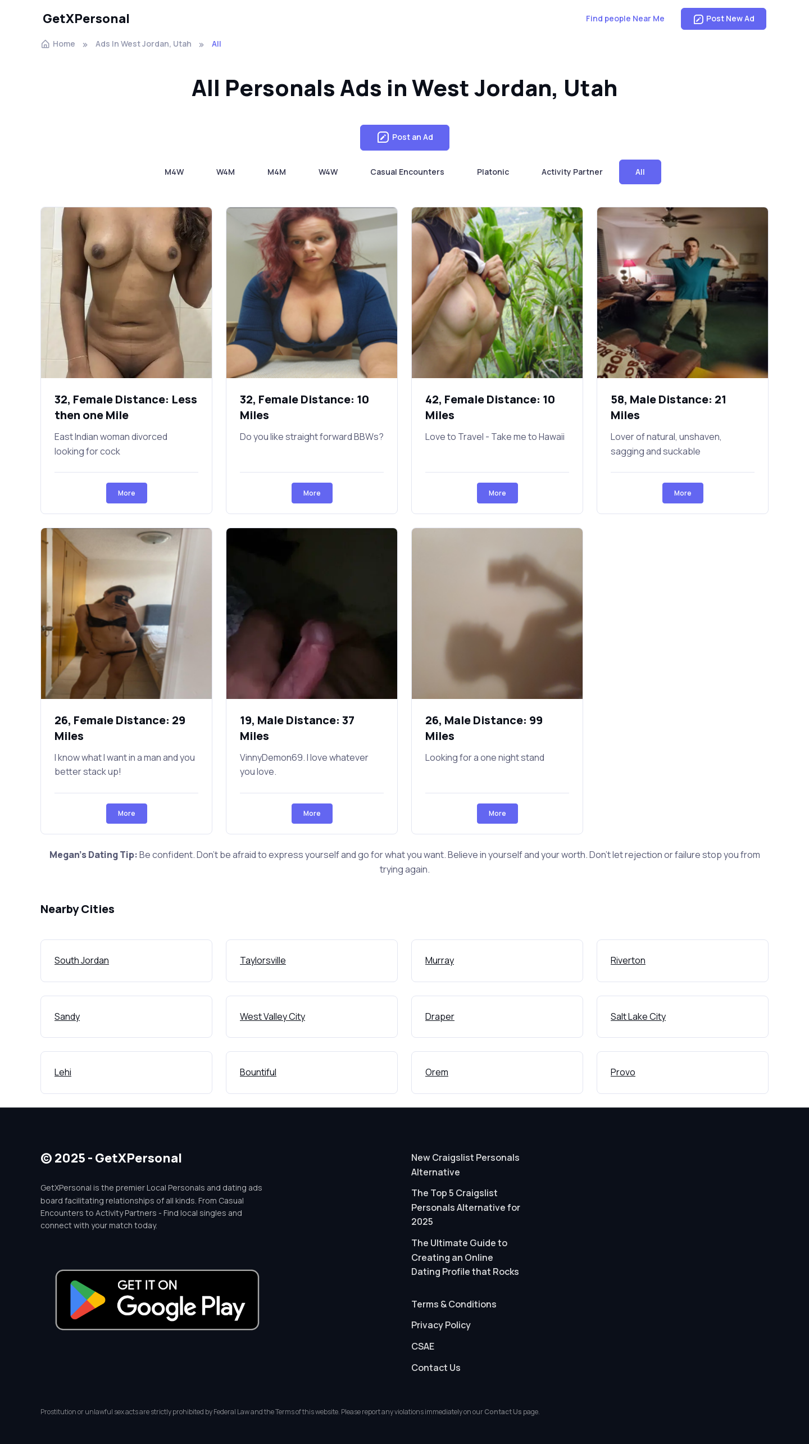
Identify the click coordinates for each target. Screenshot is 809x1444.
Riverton (628, 960)
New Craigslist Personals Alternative (465, 1164)
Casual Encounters (407, 171)
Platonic (493, 171)
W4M (225, 171)
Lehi (62, 1072)
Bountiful (258, 1072)
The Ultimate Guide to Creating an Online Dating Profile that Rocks (465, 1257)
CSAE (422, 1346)
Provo (623, 1072)
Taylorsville (263, 960)
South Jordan (81, 960)
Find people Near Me (625, 18)
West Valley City (272, 1016)
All (640, 171)
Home (57, 43)
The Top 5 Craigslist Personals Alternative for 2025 (465, 1207)
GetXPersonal (86, 18)
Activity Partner (572, 171)
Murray (439, 960)
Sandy (67, 1016)
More (126, 493)
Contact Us (436, 1367)
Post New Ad (724, 18)
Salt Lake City (638, 1016)
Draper (440, 1016)
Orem (436, 1072)
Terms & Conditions (454, 1304)
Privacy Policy (441, 1325)
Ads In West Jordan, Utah (144, 43)
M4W (174, 171)
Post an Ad (404, 137)
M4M (276, 171)
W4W (328, 171)
